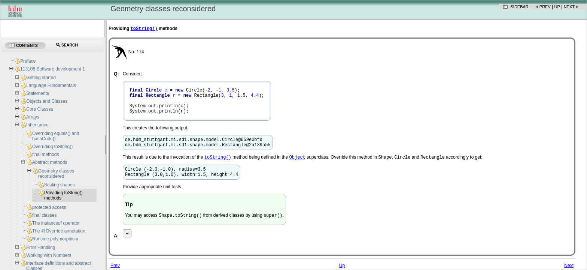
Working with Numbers (48, 255)
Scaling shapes (59, 185)
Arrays (32, 117)
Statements (37, 93)
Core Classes (39, 109)
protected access (49, 207)
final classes (44, 215)
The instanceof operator (56, 223)
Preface (28, 61)
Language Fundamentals (51, 85)
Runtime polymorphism (55, 239)
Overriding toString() (52, 146)
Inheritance (37, 125)
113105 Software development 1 (52, 69)
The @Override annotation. (59, 231)
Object (297, 166)
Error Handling (40, 247)
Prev (545, 6)
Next (569, 6)
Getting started (41, 77)
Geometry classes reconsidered (56, 173)
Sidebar (520, 6)
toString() (144, 29)
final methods (45, 154)
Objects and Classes (46, 101)
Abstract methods (49, 162)
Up (557, 6)
